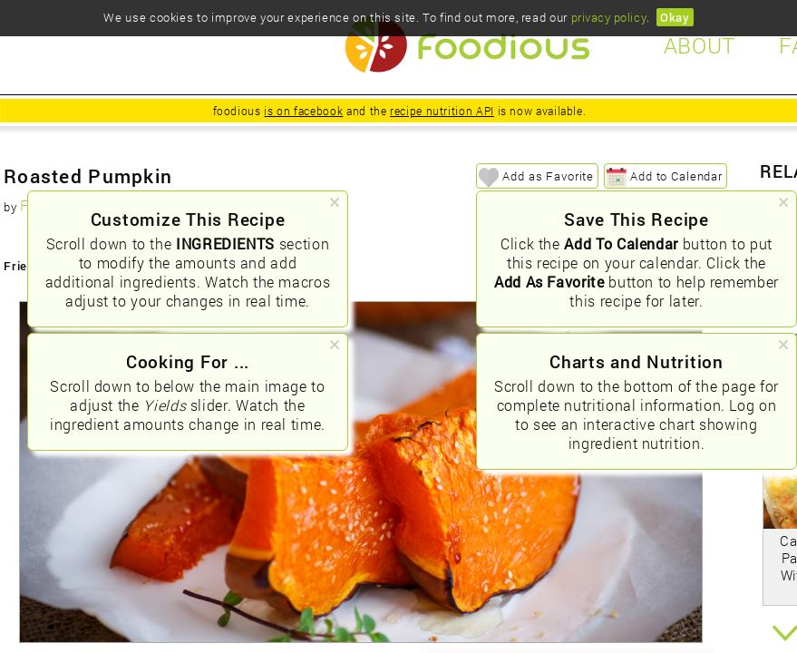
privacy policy (608, 17)
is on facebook (303, 110)
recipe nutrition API (442, 110)
